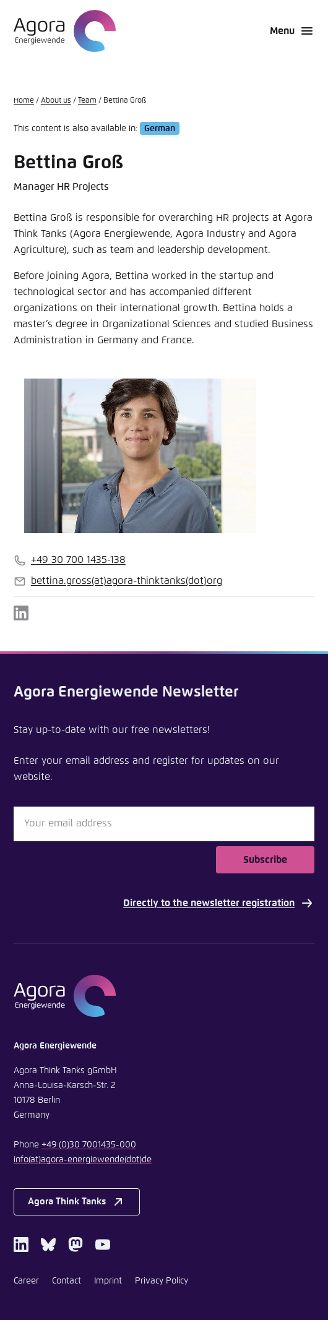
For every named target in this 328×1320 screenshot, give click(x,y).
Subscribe (265, 860)
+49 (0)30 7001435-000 (88, 1145)
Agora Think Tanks (76, 1201)
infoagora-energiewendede (83, 1159)
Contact (66, 1281)
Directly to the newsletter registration (218, 903)
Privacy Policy (161, 1281)
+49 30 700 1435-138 (78, 560)
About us (56, 101)
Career (26, 1281)
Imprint (108, 1281)
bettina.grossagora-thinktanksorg (126, 581)
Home (24, 101)
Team (87, 101)
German (159, 128)
